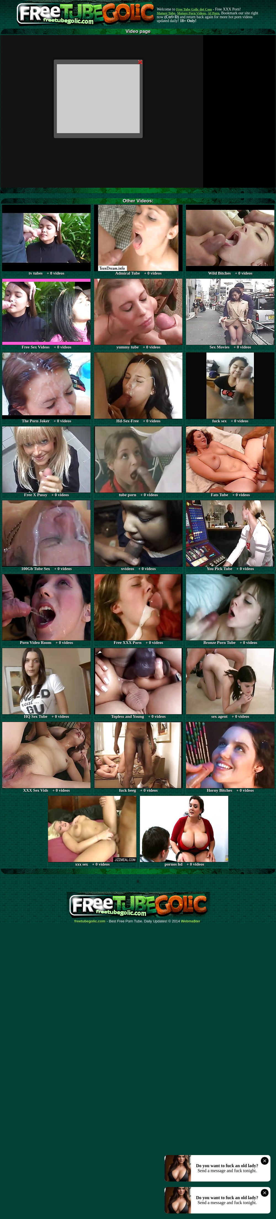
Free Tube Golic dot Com (194, 9)
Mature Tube (166, 13)
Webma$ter (190, 921)
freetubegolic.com (90, 921)
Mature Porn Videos (191, 13)
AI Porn (213, 13)
